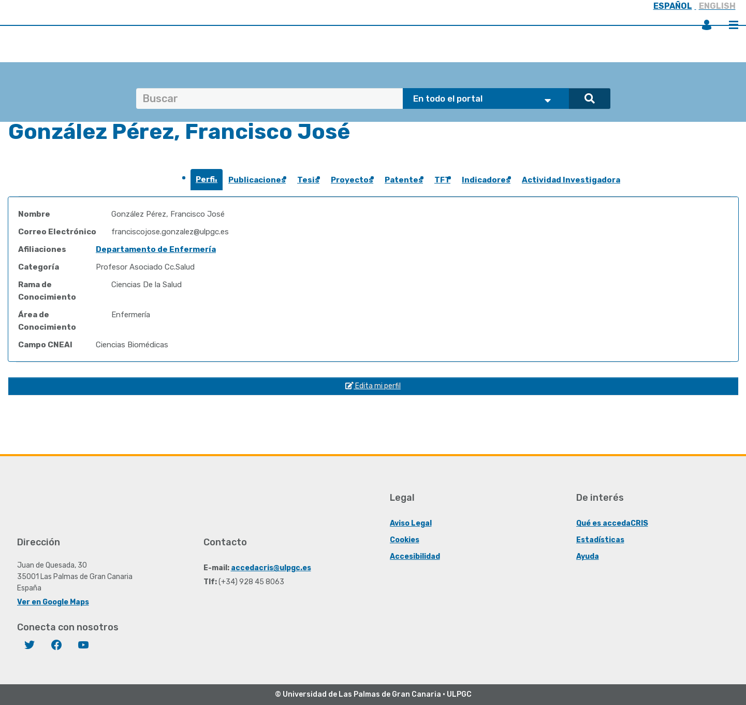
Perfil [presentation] (206, 179)
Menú (733, 25)
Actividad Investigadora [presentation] (571, 180)
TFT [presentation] (442, 180)
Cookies (404, 539)
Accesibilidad (415, 556)
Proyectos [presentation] (352, 180)
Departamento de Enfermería (156, 249)
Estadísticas (600, 539)
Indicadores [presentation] (486, 180)
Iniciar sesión (706, 25)
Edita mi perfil (373, 386)
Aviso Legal (411, 523)
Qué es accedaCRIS (612, 523)
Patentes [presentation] (404, 180)
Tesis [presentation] (308, 180)
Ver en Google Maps (53, 602)
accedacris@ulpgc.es (271, 567)
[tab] (207, 182)
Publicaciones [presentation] (257, 180)
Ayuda (587, 556)
